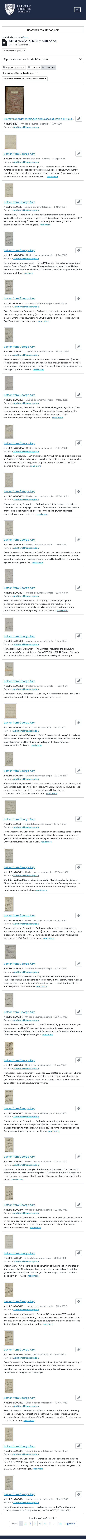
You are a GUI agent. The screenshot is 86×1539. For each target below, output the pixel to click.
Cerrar (25, 37)
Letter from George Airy (19, 153)
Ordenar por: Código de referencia (19, 73)
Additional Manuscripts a (26, 127)
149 (60, 1523)
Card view (34, 67)
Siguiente (70, 1523)
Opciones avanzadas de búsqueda (26, 59)
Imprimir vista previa (13, 67)
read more (52, 176)
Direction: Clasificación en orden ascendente (24, 78)
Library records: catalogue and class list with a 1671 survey (39, 119)
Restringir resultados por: (43, 30)
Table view (48, 67)
